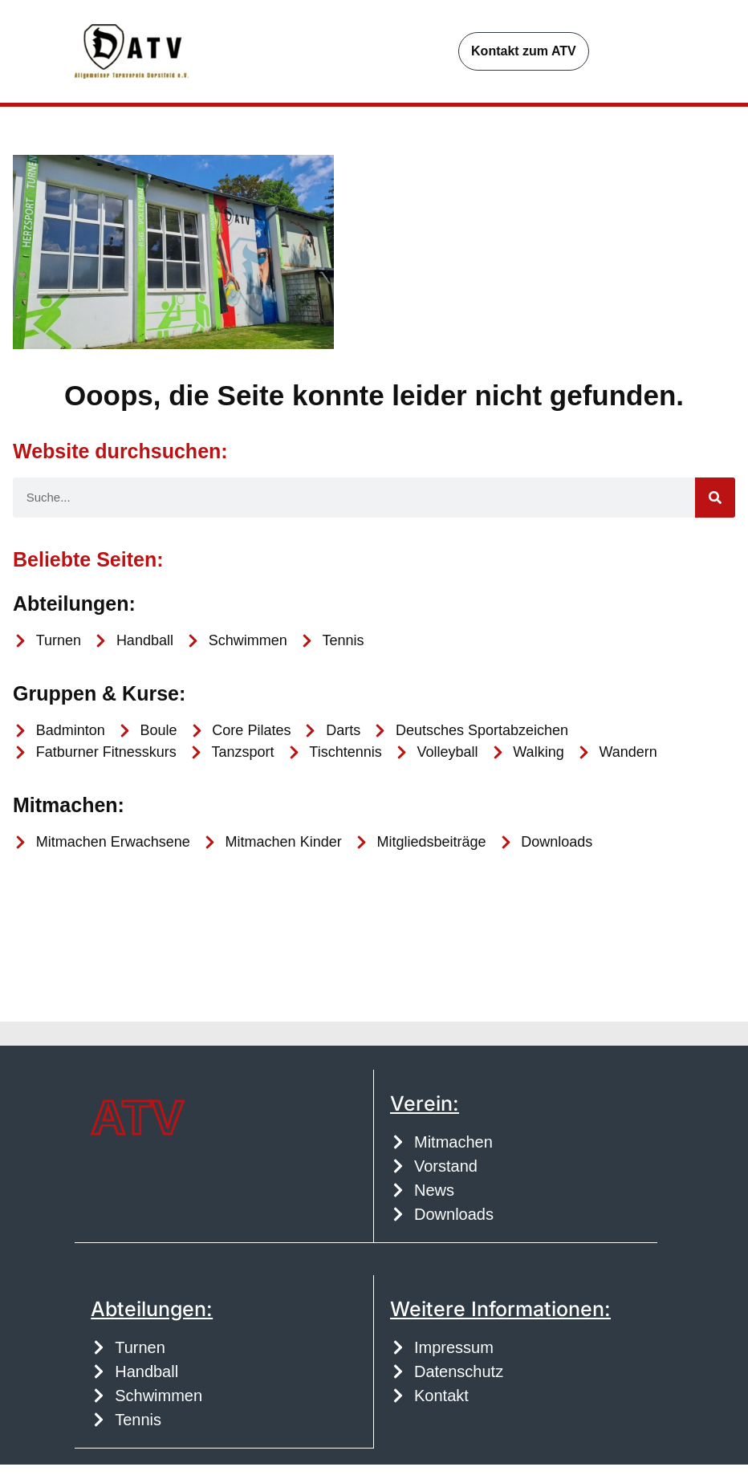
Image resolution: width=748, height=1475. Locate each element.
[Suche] (715, 510)
